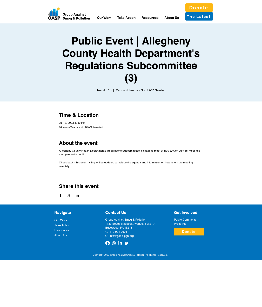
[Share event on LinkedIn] (77, 195)
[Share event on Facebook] (60, 195)
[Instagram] (114, 243)
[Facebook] (107, 243)
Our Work (60, 220)
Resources (61, 230)
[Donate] (199, 7)
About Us (60, 235)
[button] (105, 17)
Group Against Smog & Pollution (76, 16)
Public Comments (185, 219)
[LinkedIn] (120, 243)
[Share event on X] (69, 195)
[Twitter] (126, 243)
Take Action (62, 225)
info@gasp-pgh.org (122, 236)
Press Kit (180, 223)
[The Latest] (199, 16)
